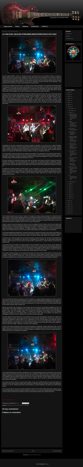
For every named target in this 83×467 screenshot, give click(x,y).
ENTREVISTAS (35, 26)
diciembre (71, 108)
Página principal (8, 26)
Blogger (47, 464)
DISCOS (17, 26)
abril (70, 192)
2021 (69, 102)
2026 (69, 92)
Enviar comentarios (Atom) (35, 454)
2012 (69, 213)
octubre (71, 112)
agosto (70, 183)
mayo (70, 190)
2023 (69, 98)
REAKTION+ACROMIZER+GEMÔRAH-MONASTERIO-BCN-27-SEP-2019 (73, 170)
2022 (69, 100)
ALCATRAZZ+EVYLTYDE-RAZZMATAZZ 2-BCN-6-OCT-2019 (73, 153)
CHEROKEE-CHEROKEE (72, 164)
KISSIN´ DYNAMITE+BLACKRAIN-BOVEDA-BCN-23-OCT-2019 (73, 124)
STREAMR (26, 405)
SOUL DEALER (20, 405)
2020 (69, 104)
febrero (70, 196)
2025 (69, 94)
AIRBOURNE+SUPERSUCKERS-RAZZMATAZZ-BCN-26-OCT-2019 (73, 117)
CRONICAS (25, 26)
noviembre (71, 110)
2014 (69, 209)
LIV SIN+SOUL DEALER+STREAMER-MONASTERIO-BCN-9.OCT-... (73, 146)
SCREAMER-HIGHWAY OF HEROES (72, 133)
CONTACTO (45, 26)
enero (70, 198)
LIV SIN (14, 405)
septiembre (71, 181)
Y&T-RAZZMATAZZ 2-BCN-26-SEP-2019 (73, 177)
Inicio (33, 451)
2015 (69, 206)
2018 (69, 200)
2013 (69, 211)
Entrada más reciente (7, 451)
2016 (69, 204)
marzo (70, 194)
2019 (69, 106)
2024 (69, 96)
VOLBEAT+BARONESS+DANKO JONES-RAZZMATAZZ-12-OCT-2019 (73, 139)
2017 (69, 202)
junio (70, 188)
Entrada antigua (57, 451)
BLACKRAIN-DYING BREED (73, 129)
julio (70, 185)
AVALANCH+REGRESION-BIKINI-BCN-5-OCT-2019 (73, 159)
